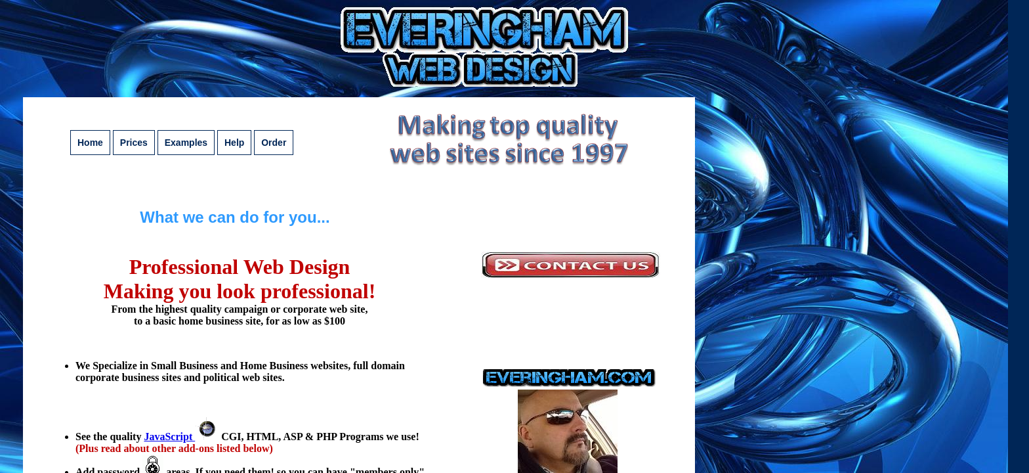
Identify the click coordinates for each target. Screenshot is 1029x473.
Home (90, 142)
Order (273, 142)
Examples (186, 142)
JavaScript (181, 436)
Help (234, 142)
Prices (134, 142)
